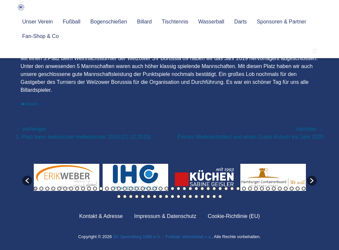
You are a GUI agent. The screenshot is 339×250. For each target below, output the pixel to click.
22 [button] (161, 189)
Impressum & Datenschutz (165, 216)
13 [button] (107, 189)
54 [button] (161, 196)
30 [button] (208, 189)
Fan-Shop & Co (40, 36)
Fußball (71, 21)
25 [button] (178, 189)
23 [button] (167, 189)
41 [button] (274, 189)
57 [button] (178, 196)
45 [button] (298, 189)
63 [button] (214, 196)
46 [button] (304, 189)
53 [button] (155, 196)
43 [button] (286, 189)
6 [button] (65, 189)
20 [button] (149, 189)
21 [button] (155, 189)
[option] (66, 177)
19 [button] (143, 189)
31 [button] (214, 189)
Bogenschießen (108, 21)
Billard (144, 21)
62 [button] (208, 196)
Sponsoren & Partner (281, 21)
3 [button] (47, 189)
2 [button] (41, 189)
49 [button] (131, 196)
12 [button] (101, 189)
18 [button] (137, 189)
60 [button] (196, 196)
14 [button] (113, 189)
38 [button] (256, 189)
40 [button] (268, 189)
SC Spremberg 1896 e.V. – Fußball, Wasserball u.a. (162, 236)
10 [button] (89, 189)
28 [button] (196, 189)
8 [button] (77, 189)
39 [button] (262, 189)
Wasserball (211, 21)
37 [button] (250, 189)
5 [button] (59, 189)
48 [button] (125, 196)
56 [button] (172, 196)
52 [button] (149, 196)
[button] (27, 181)
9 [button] (83, 189)
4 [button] (53, 189)
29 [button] (202, 189)
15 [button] (119, 189)
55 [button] (167, 196)
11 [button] (95, 189)
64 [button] (220, 196)
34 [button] (232, 189)
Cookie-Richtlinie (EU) (234, 216)
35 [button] (238, 189)
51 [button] (143, 196)
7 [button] (71, 189)
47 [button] (119, 196)
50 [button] (137, 196)
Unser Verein (37, 21)
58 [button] (184, 196)
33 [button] (226, 189)
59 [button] (190, 196)
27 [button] (190, 189)
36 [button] (244, 189)
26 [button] (184, 189)
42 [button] (280, 189)
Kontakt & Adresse (101, 216)
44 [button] (292, 189)
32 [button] (220, 189)
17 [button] (131, 189)
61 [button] (202, 196)
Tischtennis (175, 21)
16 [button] (125, 189)
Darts (240, 21)
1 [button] (35, 189)
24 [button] (172, 189)
